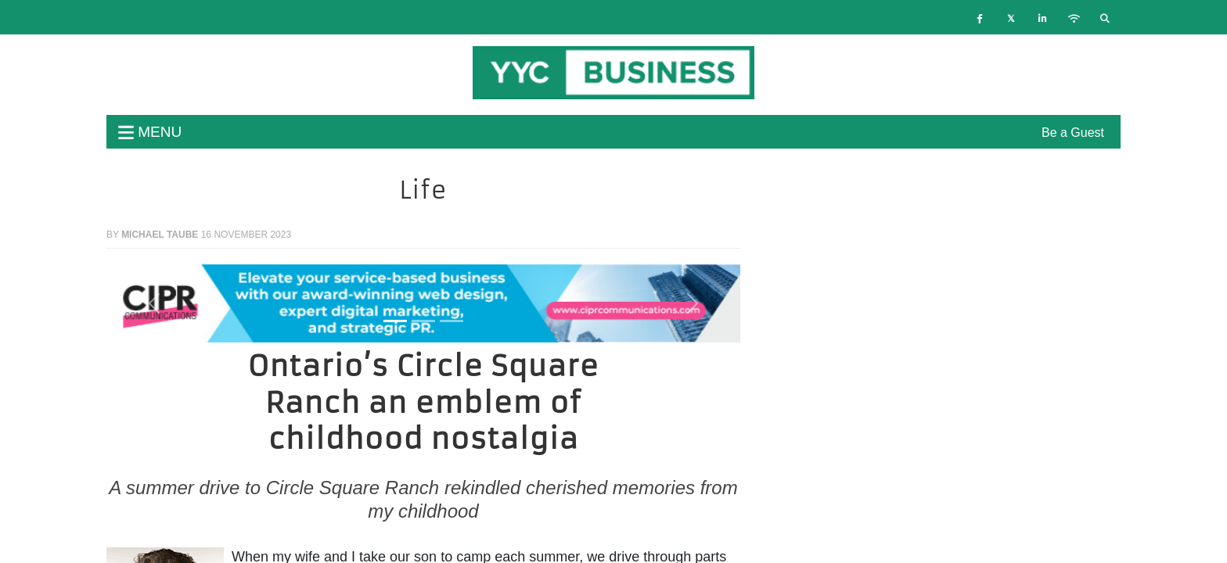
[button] (154, 303)
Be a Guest (1073, 132)
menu (150, 132)
